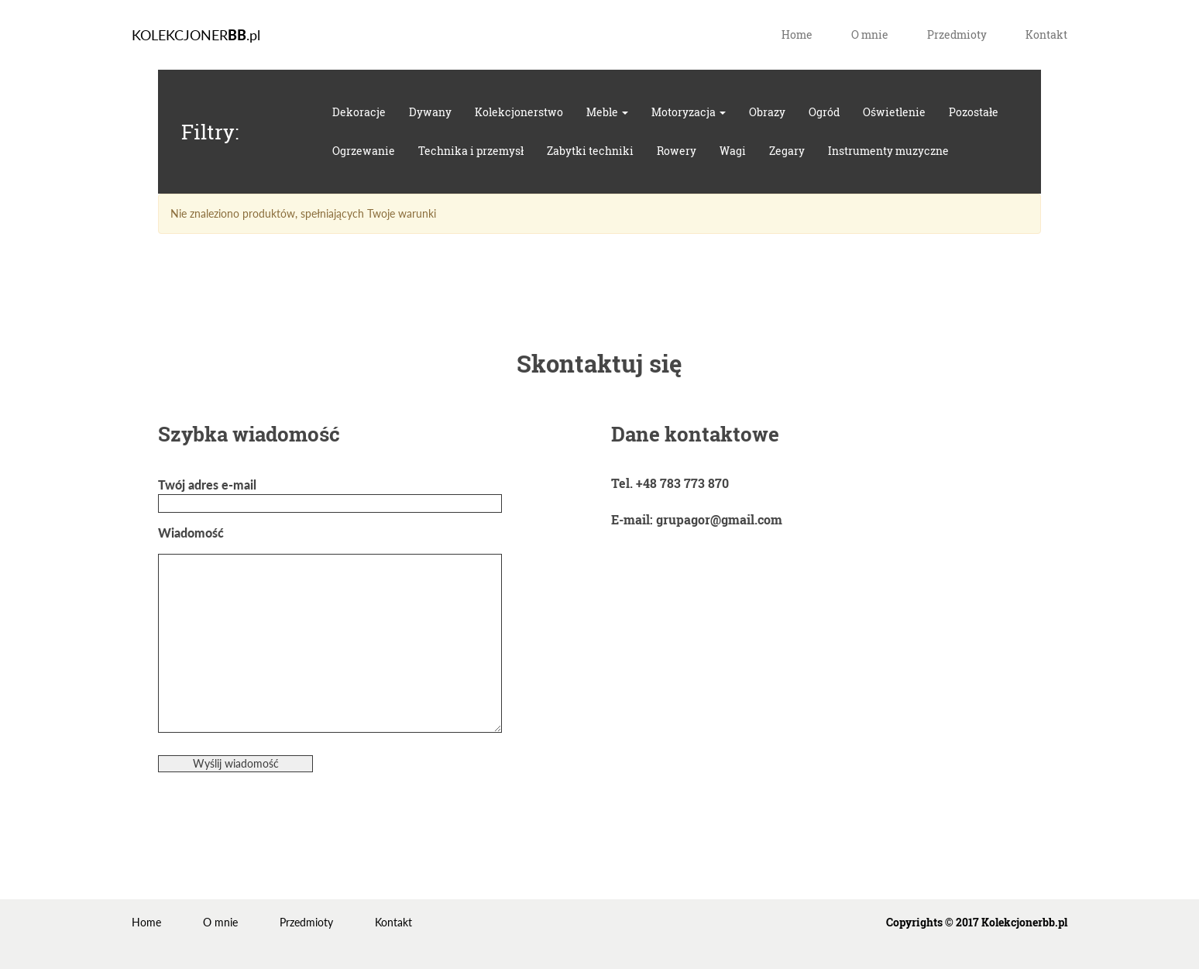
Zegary (787, 150)
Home (797, 34)
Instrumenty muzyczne (888, 150)
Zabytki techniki (590, 150)
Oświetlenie (894, 112)
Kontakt (1046, 34)
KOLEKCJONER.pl (196, 34)
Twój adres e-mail (330, 493)
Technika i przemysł (471, 150)
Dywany (430, 112)
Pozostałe (973, 112)
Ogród (824, 112)
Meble (607, 112)
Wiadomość (330, 629)
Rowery (676, 150)
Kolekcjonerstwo (519, 112)
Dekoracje (359, 112)
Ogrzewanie (363, 150)
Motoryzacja (688, 112)
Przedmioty (957, 34)
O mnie (869, 34)
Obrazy (767, 112)
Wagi (733, 150)
